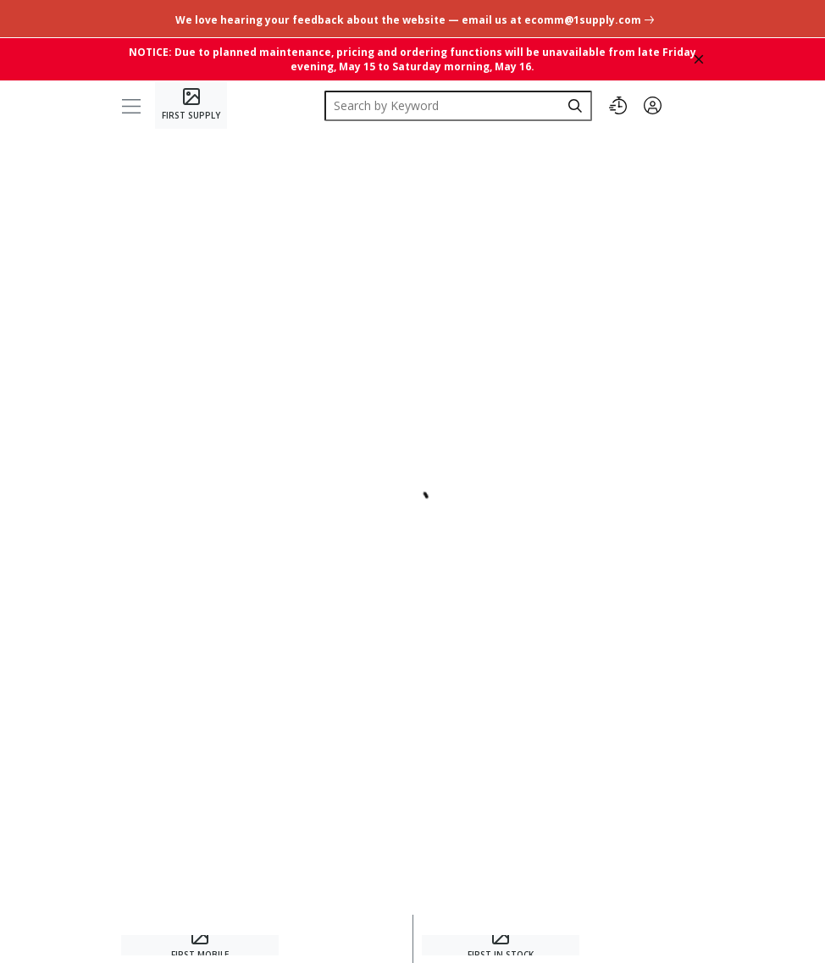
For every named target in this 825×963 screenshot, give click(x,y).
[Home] (191, 105)
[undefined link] (413, 18)
